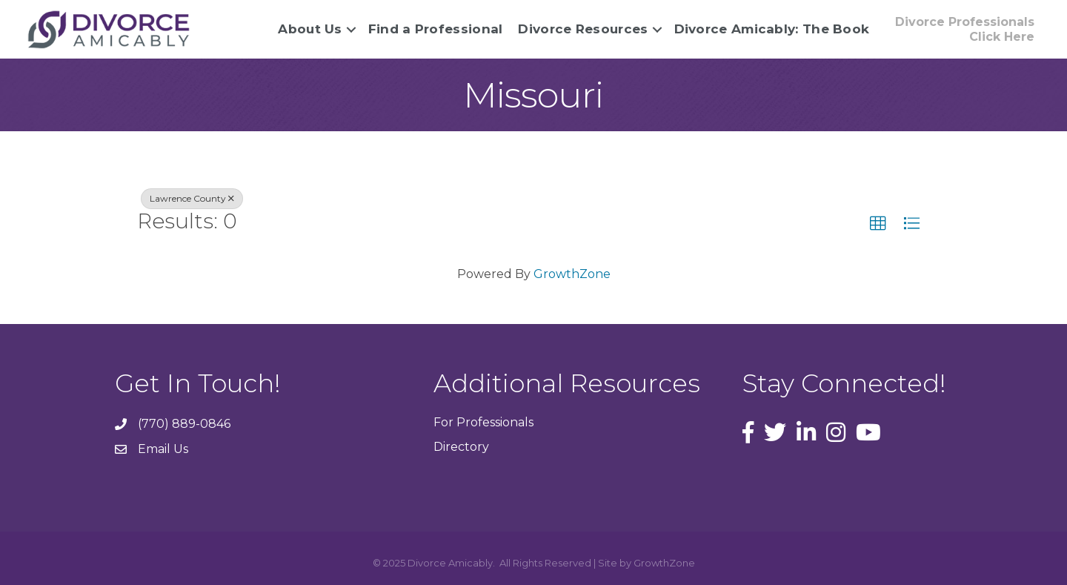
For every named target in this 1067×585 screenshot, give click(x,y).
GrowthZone (572, 274)
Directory (461, 447)
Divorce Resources (583, 29)
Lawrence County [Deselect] (192, 198)
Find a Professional (435, 29)
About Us (310, 29)
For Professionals (483, 422)
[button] (964, 29)
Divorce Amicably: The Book (772, 29)
